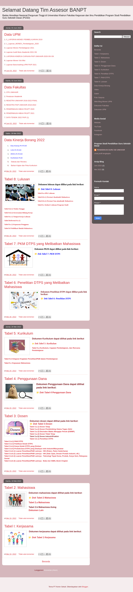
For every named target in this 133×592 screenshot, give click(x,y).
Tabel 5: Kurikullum (101, 70)
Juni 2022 (98, 166)
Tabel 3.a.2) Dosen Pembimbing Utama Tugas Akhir (51, 429)
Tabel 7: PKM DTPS (102, 78)
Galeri (96, 94)
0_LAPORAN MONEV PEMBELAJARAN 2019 (24, 39)
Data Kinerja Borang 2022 (24, 140)
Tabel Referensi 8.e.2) (12, 220)
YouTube (97, 127)
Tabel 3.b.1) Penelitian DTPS (41, 439)
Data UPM (12, 34)
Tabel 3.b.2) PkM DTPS (13, 441)
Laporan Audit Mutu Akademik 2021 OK (21, 52)
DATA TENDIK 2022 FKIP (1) (17, 117)
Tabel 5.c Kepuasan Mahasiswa (17, 363)
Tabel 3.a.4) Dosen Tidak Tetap (42, 434)
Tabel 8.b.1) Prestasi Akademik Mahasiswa (54, 197)
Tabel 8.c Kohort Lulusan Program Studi (53, 205)
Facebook (98, 130)
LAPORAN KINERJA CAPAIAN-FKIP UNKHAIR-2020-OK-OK (30, 56)
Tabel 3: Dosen (16, 416)
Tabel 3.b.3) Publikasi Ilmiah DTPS (18, 444)
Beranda (46, 561)
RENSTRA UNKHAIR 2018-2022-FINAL (21, 101)
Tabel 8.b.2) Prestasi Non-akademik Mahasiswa (55, 201)
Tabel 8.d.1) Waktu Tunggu (14, 209)
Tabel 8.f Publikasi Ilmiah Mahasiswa (18, 228)
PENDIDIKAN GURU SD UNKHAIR (111, 150)
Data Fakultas (15, 87)
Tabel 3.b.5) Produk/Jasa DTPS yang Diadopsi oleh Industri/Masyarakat (33, 449)
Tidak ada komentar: (27, 71)
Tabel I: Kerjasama (18, 526)
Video (96, 90)
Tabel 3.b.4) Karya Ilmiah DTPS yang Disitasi (22, 446)
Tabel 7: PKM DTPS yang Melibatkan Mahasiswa (42, 244)
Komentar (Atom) (50, 570)
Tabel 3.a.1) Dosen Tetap (40, 427)
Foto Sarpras (99, 97)
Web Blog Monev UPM (103, 102)
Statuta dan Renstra (19, 162)
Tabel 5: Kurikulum (18, 333)
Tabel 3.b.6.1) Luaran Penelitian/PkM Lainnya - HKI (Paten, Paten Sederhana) (36, 451)
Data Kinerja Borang (102, 86)
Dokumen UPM (100, 109)
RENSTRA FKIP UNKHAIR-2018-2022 (21, 105)
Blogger (85, 587)
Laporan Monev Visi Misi (15, 60)
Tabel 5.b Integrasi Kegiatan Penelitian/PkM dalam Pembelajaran (31, 359)
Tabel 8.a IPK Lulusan (46, 193)
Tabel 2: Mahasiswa (19, 488)
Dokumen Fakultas (101, 106)
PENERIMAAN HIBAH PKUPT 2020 (20, 109)
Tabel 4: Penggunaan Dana (25, 379)
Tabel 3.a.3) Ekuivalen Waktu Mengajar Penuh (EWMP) (52, 432)
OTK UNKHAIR (12, 92)
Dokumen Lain (36, 510)
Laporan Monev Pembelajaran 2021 (20, 48)
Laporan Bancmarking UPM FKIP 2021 (21, 65)
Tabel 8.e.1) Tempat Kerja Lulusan (17, 217)
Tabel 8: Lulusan (17, 179)
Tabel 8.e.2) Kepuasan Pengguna (16, 224)
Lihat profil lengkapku (102, 153)
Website (97, 123)
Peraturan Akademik (14, 96)
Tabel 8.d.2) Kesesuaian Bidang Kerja (18, 213)
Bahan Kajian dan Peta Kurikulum (24, 165)
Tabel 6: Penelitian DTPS (104, 74)
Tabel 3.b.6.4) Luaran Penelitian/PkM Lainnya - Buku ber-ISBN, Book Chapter (36, 461)
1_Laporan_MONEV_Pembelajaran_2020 (22, 44)
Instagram (98, 134)
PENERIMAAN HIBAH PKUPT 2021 (20, 113)
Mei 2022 (97, 169)
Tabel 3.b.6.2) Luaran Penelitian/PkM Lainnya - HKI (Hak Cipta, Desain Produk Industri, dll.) (41, 454)
